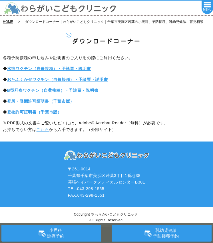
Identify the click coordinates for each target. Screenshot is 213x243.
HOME (8, 22)
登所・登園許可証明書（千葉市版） (40, 101)
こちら (43, 129)
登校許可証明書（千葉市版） (34, 112)
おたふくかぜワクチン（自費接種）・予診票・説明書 (57, 79)
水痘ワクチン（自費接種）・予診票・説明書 (49, 68)
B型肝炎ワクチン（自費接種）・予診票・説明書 (53, 90)
